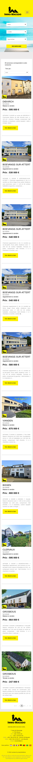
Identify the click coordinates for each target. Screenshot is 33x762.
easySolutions (22, 752)
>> (30, 706)
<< (15, 706)
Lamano (14, 752)
